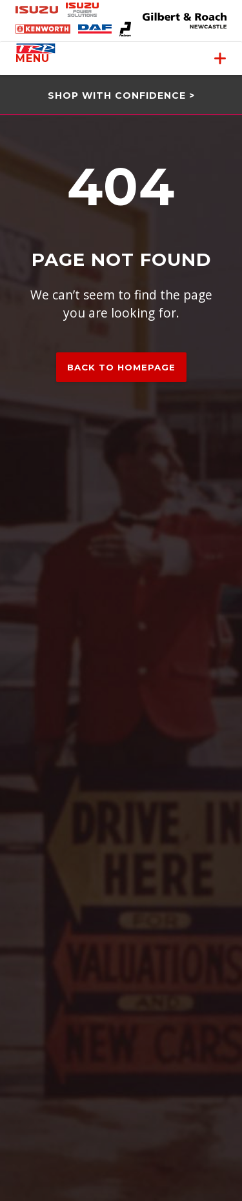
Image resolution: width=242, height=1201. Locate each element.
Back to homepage (121, 367)
